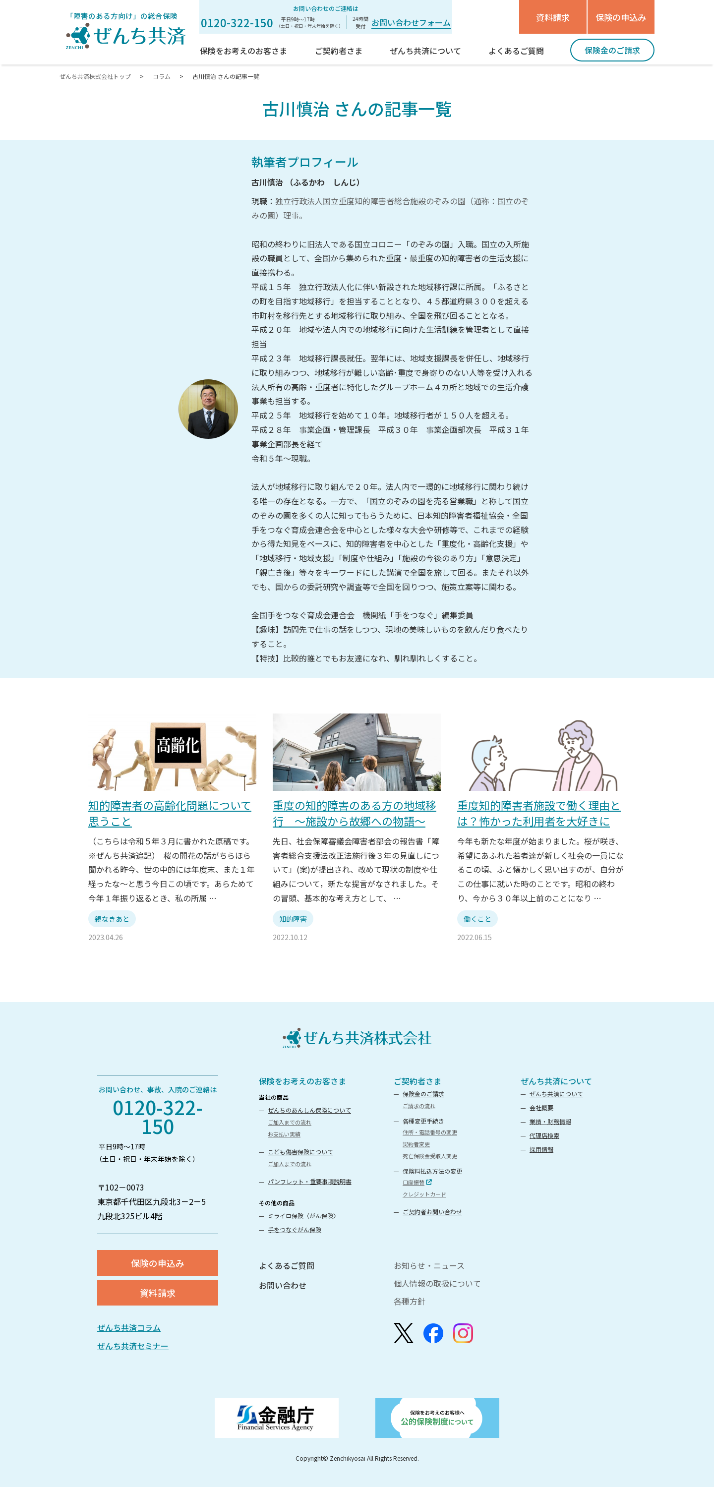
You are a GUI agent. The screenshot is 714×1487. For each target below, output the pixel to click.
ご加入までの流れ (289, 1122)
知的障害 (293, 919)
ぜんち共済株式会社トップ (96, 76)
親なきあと (112, 919)
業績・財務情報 (550, 1121)
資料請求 (553, 17)
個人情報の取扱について (437, 1283)
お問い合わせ (282, 1285)
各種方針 (409, 1301)
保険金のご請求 (423, 1093)
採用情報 (541, 1149)
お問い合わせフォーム (411, 22)
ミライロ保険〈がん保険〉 (303, 1215)
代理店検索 (544, 1135)
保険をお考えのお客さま (302, 1081)
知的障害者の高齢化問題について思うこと (169, 812)
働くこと (477, 919)
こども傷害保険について (300, 1151)
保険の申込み (620, 17)
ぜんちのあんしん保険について (309, 1110)
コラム (162, 76)
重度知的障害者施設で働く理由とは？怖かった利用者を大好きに (539, 812)
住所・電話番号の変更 (430, 1132)
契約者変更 (416, 1144)
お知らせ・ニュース (429, 1265)
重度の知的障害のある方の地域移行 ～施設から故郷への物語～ (354, 812)
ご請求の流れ (419, 1106)
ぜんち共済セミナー (133, 1346)
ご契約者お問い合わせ (432, 1211)
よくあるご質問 (286, 1265)
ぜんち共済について (556, 1081)
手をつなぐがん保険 (294, 1229)
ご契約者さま (417, 1081)
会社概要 (541, 1107)
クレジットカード (424, 1194)
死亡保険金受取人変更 (430, 1156)
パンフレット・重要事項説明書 (310, 1181)
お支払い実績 (284, 1134)
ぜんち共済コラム (129, 1327)
